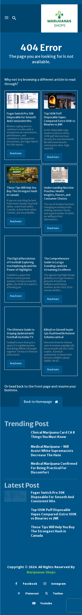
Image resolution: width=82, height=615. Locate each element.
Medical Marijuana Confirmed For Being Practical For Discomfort (54, 468)
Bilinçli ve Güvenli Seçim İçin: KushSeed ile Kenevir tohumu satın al (59, 333)
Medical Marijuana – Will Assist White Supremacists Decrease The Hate (52, 451)
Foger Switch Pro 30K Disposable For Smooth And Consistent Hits (21, 117)
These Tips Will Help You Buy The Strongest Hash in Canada (22, 191)
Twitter (58, 593)
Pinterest (32, 593)
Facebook (30, 583)
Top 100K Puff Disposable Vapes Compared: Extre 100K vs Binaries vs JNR (54, 514)
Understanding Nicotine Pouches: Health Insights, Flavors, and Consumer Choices (59, 193)
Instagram (58, 583)
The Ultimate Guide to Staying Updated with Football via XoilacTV (21, 333)
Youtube (46, 603)
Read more (16, 153)
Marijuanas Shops (41, 572)
